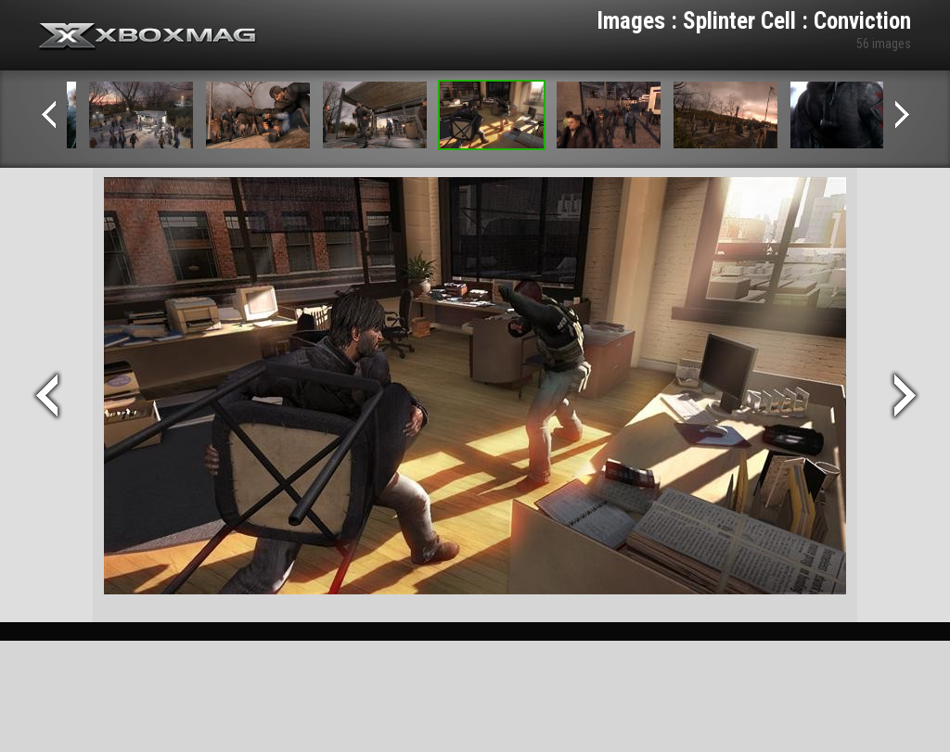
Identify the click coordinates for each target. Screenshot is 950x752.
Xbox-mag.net (148, 37)
